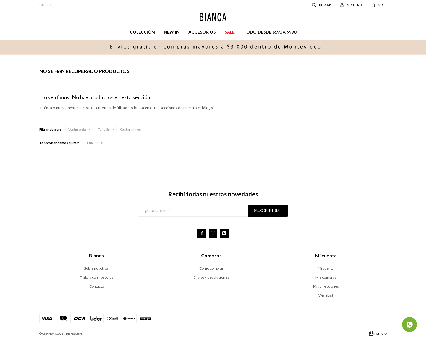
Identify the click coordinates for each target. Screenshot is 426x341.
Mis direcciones (326, 286)
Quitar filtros (130, 129)
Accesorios (202, 31)
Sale (230, 31)
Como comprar (211, 268)
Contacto (46, 5)
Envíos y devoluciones (211, 277)
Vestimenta (77, 129)
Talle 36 (104, 129)
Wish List (325, 295)
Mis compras (325, 277)
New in (171, 31)
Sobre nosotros (96, 268)
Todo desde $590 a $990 (270, 31)
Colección (142, 31)
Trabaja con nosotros (96, 277)
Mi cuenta (326, 268)
